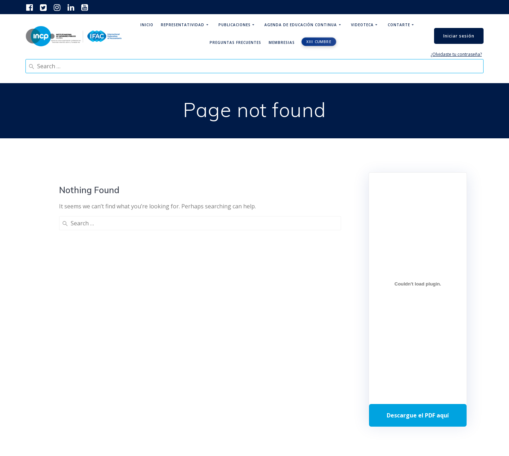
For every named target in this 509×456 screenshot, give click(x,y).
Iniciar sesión (458, 36)
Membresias (282, 42)
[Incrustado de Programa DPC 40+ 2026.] (418, 284)
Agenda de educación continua (300, 24)
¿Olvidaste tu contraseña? (456, 54)
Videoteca (362, 24)
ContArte (399, 24)
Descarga (418, 415)
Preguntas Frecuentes (235, 42)
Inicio (146, 24)
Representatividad (182, 24)
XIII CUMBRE (318, 41)
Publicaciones (234, 24)
